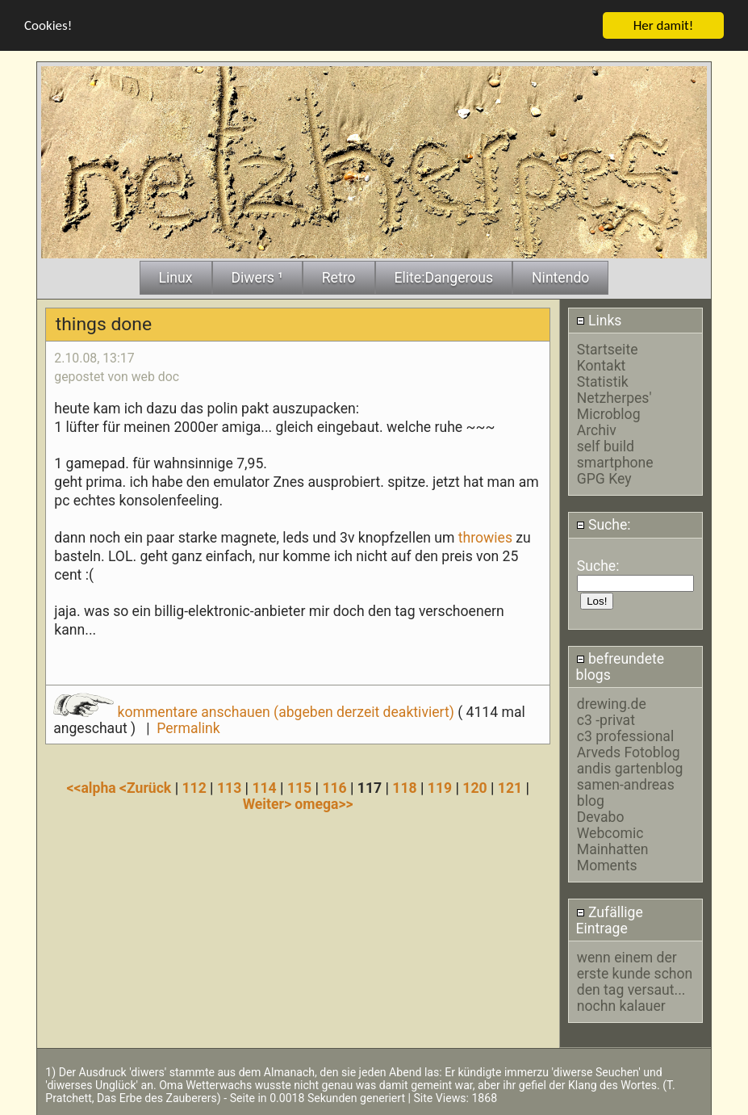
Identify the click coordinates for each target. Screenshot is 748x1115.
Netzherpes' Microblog (614, 405)
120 (474, 787)
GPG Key (604, 478)
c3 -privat (606, 720)
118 (404, 787)
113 (229, 787)
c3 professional (625, 736)
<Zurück (147, 787)
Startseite (607, 349)
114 (264, 787)
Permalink (188, 727)
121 (510, 787)
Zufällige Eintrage (609, 919)
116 (334, 787)
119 (440, 787)
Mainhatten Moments (613, 857)
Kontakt (601, 365)
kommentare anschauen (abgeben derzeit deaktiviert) (255, 711)
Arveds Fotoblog (628, 752)
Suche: (603, 525)
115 (299, 787)
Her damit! (663, 24)
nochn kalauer (621, 1005)
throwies (485, 537)
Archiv (596, 429)
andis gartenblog (630, 769)
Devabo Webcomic (610, 825)
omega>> (324, 803)
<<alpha (93, 787)
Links (599, 320)
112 (194, 787)
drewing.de (611, 704)
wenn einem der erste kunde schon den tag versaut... (635, 973)
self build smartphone (615, 454)
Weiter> (269, 803)
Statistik (603, 381)
